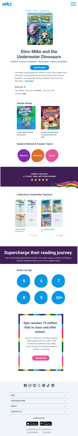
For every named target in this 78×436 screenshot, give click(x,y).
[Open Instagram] (29, 385)
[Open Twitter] (39, 385)
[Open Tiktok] (48, 385)
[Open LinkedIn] (52, 385)
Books (35, 10)
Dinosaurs (28, 10)
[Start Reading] (39, 67)
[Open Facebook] (25, 385)
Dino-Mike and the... (44, 10)
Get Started (41, 358)
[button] (26, 218)
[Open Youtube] (34, 385)
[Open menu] (73, 4)
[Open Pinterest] (43, 385)
